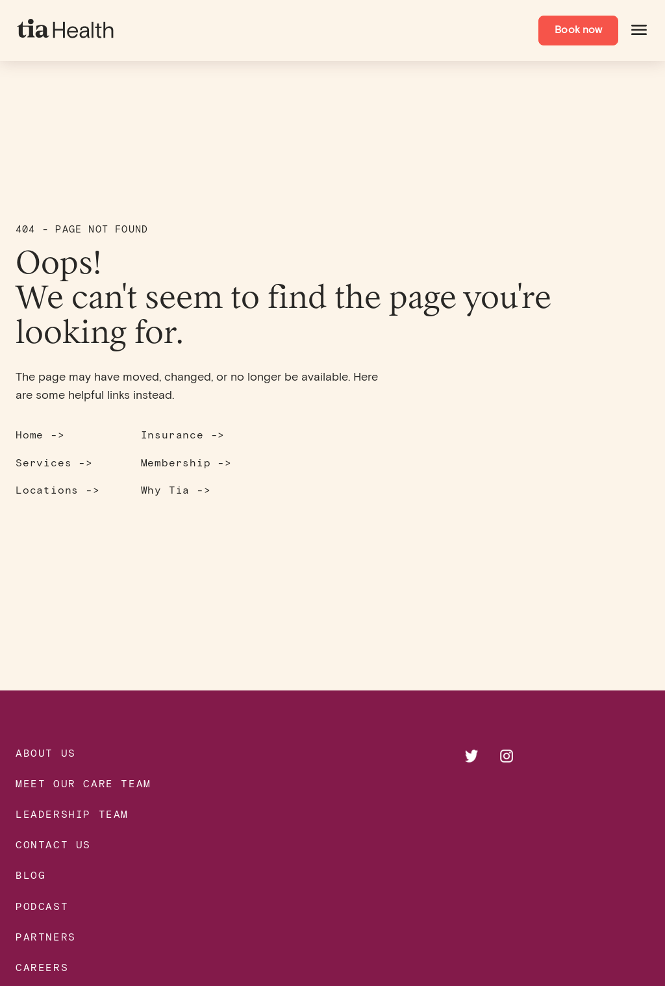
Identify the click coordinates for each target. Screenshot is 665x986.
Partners (46, 936)
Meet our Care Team (83, 783)
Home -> (40, 434)
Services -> (54, 462)
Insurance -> (183, 434)
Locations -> (58, 489)
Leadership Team (72, 813)
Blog (30, 874)
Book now (578, 30)
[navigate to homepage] (66, 30)
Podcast (42, 906)
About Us (46, 752)
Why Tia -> (176, 489)
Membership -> (186, 462)
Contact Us (53, 844)
